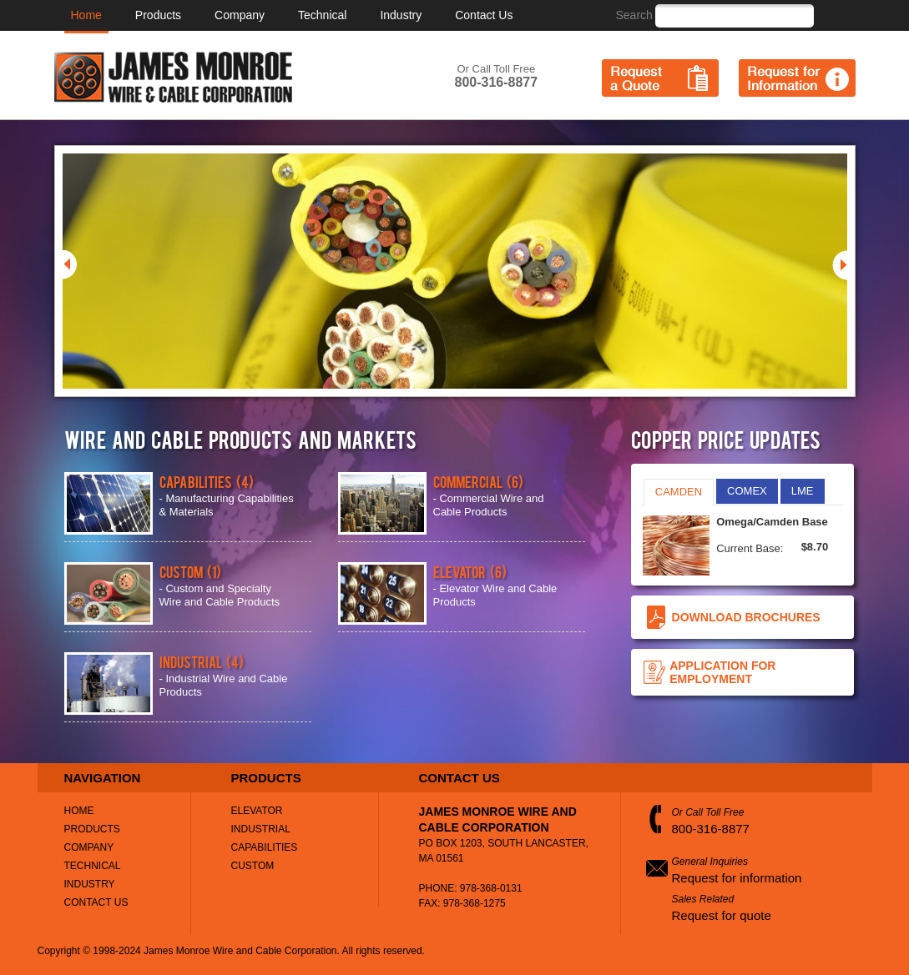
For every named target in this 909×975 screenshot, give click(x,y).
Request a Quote (660, 78)
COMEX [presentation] (747, 491)
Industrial (260, 829)
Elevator (257, 811)
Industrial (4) (201, 661)
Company (240, 15)
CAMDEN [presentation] (678, 491)
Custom (253, 866)
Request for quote (721, 915)
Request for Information (797, 78)
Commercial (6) (478, 481)
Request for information (737, 878)
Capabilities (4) (206, 481)
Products (158, 15)
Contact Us (484, 15)
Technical (322, 15)
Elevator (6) (470, 571)
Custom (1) (190, 571)
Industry (401, 15)
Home (86, 15)
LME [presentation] (802, 491)
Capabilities (264, 847)
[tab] (679, 492)
